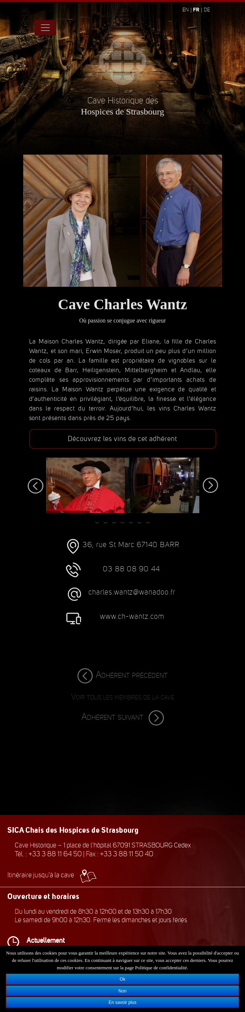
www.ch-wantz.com (132, 616)
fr (196, 9)
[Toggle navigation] (45, 27)
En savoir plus (122, 1002)
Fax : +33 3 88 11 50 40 (119, 854)
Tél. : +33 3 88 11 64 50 (48, 854)
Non (122, 991)
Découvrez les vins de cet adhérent (122, 439)
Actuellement (35, 940)
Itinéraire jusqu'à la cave (52, 875)
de (207, 10)
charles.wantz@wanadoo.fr (131, 592)
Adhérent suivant (122, 716)
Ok (122, 979)
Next (213, 485)
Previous (38, 486)
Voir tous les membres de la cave (122, 697)
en (185, 10)
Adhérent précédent (122, 674)
